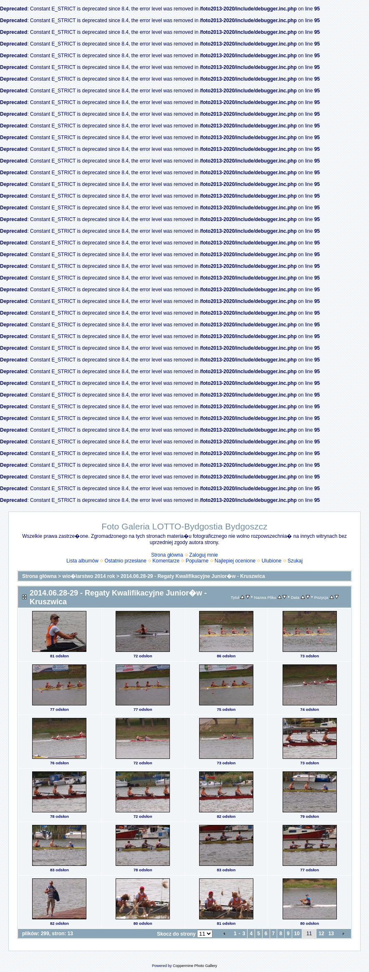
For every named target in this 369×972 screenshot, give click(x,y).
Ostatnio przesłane (126, 561)
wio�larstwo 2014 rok (88, 576)
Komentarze (165, 561)
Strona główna (167, 555)
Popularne (197, 561)
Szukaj (295, 561)
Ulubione (271, 561)
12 (321, 933)
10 (297, 933)
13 (331, 933)
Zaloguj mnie (203, 555)
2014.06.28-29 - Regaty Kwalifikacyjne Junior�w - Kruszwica (193, 576)
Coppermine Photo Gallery (195, 966)
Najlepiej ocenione (235, 561)
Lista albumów (82, 561)
